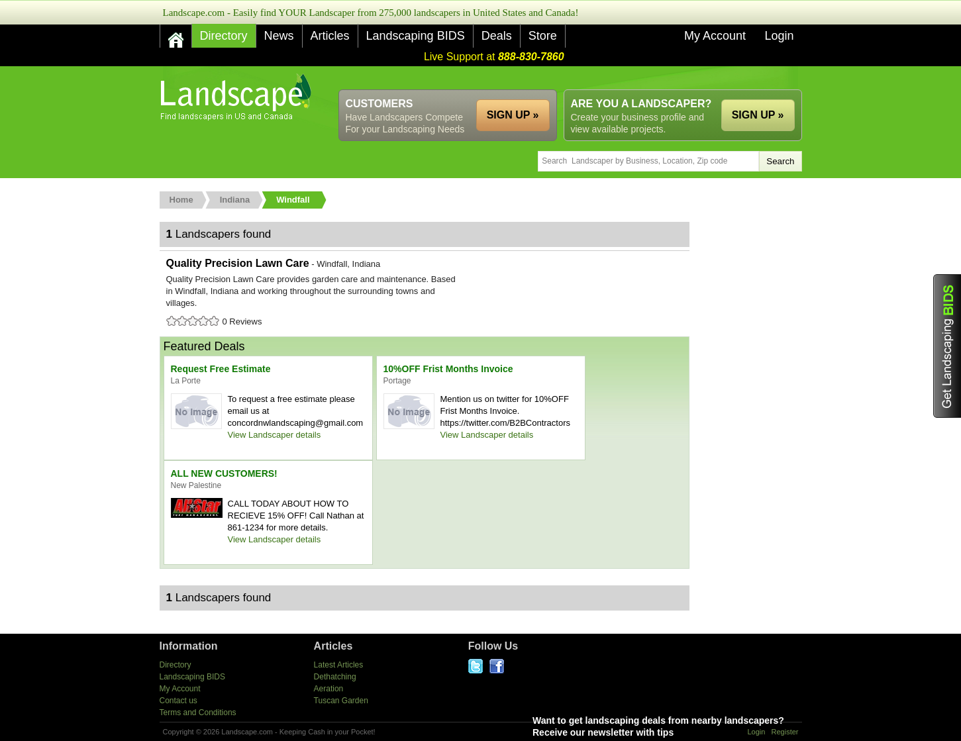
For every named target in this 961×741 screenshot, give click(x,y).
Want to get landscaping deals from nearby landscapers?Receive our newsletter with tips (688, 726)
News (279, 35)
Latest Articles (339, 664)
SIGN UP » (758, 115)
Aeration (329, 688)
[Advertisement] (561, 78)
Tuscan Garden (341, 700)
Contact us (178, 700)
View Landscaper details (274, 435)
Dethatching (335, 676)
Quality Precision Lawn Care (424, 293)
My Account (715, 35)
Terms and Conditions (198, 712)
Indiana (235, 200)
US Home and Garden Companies (237, 97)
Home (181, 200)
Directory (224, 35)
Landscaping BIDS (415, 35)
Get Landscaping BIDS (947, 346)
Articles (330, 35)
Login (778, 35)
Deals (496, 35)
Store (543, 35)
